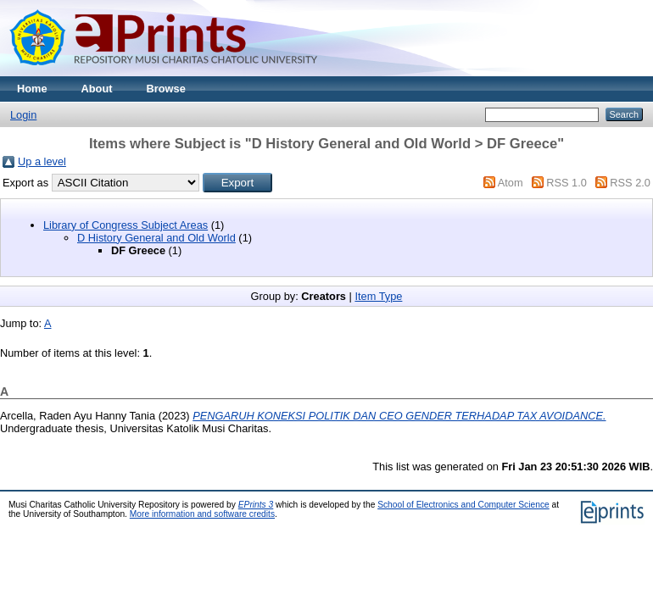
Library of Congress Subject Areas (125, 225)
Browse (166, 88)
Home (32, 88)
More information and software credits (202, 514)
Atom (510, 182)
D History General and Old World (156, 237)
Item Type (378, 296)
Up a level (42, 161)
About (97, 88)
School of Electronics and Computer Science (463, 504)
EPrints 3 (256, 504)
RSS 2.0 (630, 182)
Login (23, 114)
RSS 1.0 (566, 182)
